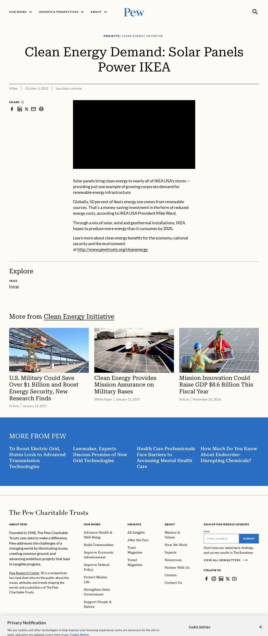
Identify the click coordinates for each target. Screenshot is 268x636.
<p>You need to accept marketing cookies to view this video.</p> (134, 134)
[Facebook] (206, 578)
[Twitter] (228, 579)
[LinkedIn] (221, 578)
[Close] (261, 631)
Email (207, 531)
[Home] (48, 512)
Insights (134, 524)
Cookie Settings (199, 631)
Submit (249, 538)
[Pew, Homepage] (134, 11)
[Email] (221, 538)
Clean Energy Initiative (79, 316)
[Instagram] (214, 578)
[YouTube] (234, 578)
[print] (41, 109)
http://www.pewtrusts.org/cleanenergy (112, 249)
